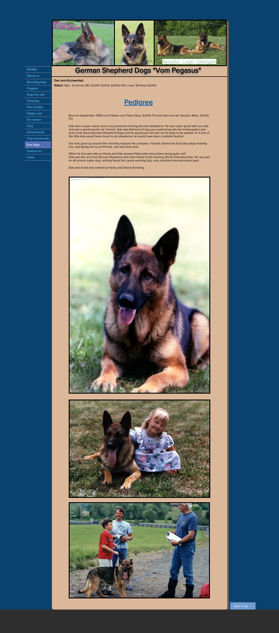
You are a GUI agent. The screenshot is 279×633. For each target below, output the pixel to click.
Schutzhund (35, 132)
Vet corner (34, 119)
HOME (32, 69)
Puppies (32, 88)
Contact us (34, 151)
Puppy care (35, 113)
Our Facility (35, 107)
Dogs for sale (36, 94)
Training (33, 100)
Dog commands (38, 138)
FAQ (30, 126)
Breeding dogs (37, 82)
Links (31, 157)
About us (33, 75)
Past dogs (33, 144)
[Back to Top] (243, 606)
